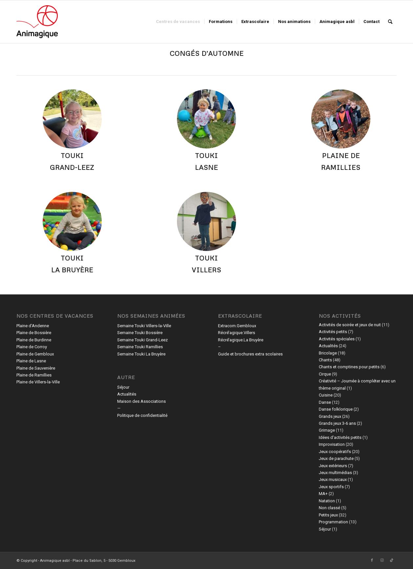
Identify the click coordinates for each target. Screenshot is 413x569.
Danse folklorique (336, 409)
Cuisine (326, 395)
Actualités (126, 394)
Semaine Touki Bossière (140, 332)
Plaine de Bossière (33, 332)
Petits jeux (328, 514)
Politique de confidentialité (142, 415)
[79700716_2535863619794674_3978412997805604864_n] (72, 221)
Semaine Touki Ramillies (140, 346)
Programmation (333, 521)
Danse (325, 402)
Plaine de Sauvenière (35, 368)
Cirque (325, 374)
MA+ (323, 493)
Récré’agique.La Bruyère (240, 339)
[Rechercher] (390, 21)
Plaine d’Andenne (32, 325)
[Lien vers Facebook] (372, 560)
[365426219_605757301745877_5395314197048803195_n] (206, 118)
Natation (327, 500)
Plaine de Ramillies (34, 375)
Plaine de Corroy (31, 346)
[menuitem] (178, 21)
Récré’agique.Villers (236, 332)
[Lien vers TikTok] (392, 560)
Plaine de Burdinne (33, 339)
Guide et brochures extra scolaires (250, 354)
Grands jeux (330, 416)
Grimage (327, 430)
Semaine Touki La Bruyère (141, 354)
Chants (325, 359)
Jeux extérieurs (333, 465)
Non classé (329, 507)
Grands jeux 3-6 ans (337, 423)
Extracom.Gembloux (237, 325)
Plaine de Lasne (31, 360)
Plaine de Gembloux (35, 354)
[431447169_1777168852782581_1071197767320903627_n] (206, 221)
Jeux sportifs (331, 486)
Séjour (123, 387)
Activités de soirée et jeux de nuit (350, 324)
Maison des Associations (141, 401)
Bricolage (328, 353)
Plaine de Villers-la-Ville (38, 381)
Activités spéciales (337, 338)
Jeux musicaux (333, 479)
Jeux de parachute (336, 458)
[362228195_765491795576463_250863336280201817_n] (72, 118)
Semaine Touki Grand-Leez (142, 339)
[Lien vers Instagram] (382, 560)
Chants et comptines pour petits (349, 366)
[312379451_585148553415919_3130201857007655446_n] (340, 118)
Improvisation (332, 444)
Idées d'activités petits (340, 437)
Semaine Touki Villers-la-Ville (144, 325)
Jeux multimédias (335, 472)
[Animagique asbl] (37, 21)
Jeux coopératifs (335, 451)
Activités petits (333, 331)
